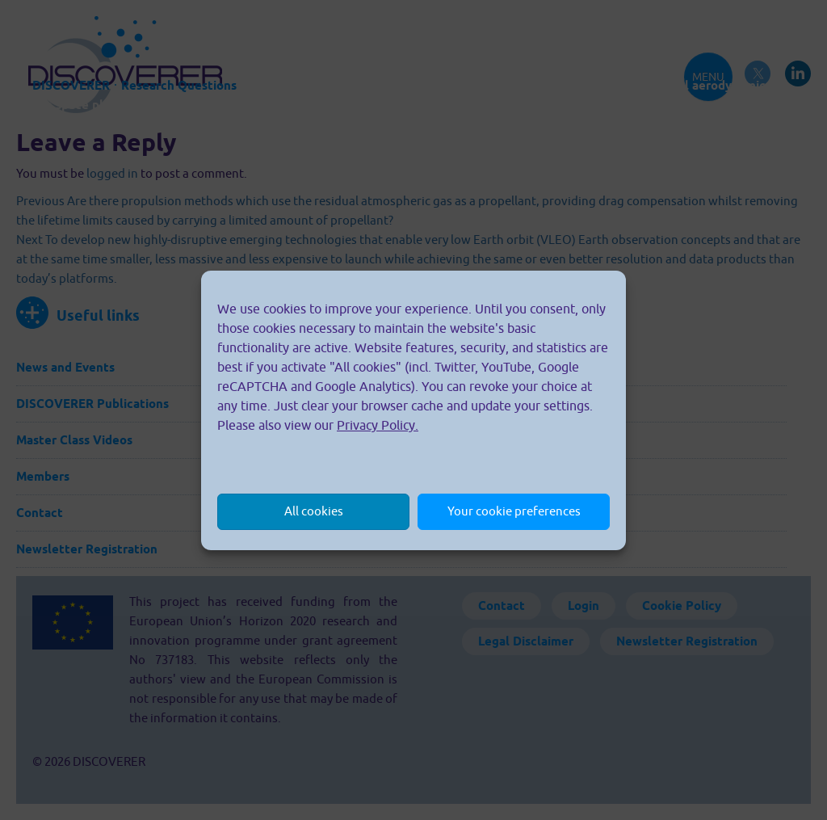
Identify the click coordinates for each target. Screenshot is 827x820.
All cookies (313, 511)
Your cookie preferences (514, 511)
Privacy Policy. (377, 425)
